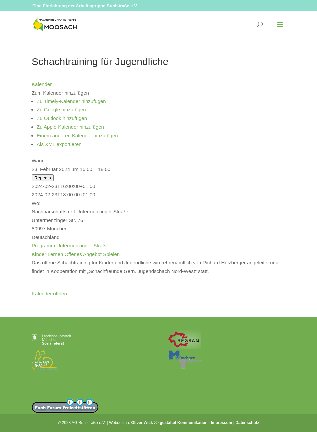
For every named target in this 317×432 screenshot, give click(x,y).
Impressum (221, 422)
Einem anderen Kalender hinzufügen (77, 135)
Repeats (42, 177)
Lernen (55, 254)
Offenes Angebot (83, 254)
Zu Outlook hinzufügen (62, 118)
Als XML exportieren (59, 144)
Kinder (39, 254)
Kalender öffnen (49, 293)
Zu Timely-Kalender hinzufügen (71, 101)
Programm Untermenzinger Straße (70, 245)
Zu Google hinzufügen (61, 109)
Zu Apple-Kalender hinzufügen (70, 127)
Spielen (111, 254)
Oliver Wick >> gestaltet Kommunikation (169, 422)
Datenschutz (247, 422)
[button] (60, 93)
